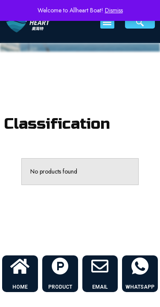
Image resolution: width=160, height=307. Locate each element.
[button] (107, 21)
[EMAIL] (99, 266)
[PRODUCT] (60, 266)
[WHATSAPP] (139, 266)
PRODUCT (60, 287)
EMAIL (100, 287)
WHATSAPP (139, 287)
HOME (20, 287)
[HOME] (20, 266)
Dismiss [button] (114, 10)
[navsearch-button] (140, 22)
